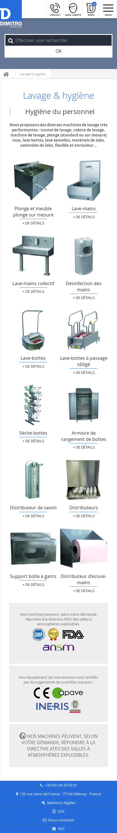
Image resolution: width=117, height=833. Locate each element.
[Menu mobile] (108, 9)
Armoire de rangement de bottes (83, 405)
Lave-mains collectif (33, 255)
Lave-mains (83, 180)
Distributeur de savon (33, 479)
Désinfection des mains (83, 255)
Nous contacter (61, 820)
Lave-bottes (33, 330)
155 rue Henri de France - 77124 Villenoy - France (60, 794)
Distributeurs (83, 479)
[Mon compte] (73, 9)
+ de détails (33, 223)
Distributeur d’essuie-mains (83, 548)
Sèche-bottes (33, 405)
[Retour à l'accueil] (11, 14)
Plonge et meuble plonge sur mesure (33, 180)
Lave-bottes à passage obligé (83, 330)
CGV (61, 811)
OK (59, 51)
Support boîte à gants (33, 548)
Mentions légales (61, 802)
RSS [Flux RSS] (58, 828)
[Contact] (55, 9)
